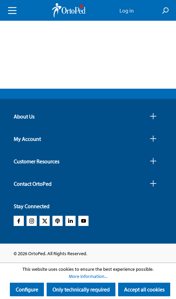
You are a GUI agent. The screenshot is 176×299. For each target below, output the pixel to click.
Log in (126, 10)
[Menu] (12, 10)
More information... (88, 276)
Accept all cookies (144, 289)
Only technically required (81, 289)
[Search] (165, 10)
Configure (27, 289)
